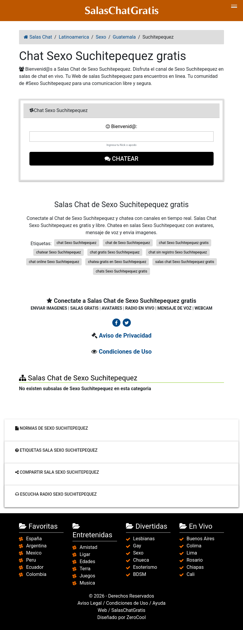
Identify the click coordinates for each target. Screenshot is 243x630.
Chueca (141, 560)
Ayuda (158, 603)
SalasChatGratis (128, 610)
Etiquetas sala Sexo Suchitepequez (56, 450)
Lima (192, 553)
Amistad (88, 547)
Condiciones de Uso (125, 351)
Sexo (138, 553)
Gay (137, 546)
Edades (87, 561)
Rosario (195, 560)
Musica (87, 583)
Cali (191, 574)
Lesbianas (144, 538)
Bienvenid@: (121, 126)
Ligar (85, 554)
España (34, 538)
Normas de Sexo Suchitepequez (51, 428)
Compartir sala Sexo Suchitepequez (57, 472)
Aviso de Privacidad (125, 335)
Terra (85, 568)
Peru (31, 560)
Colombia (36, 574)
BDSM (139, 574)
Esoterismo (145, 567)
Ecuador (34, 567)
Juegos (87, 576)
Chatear (121, 158)
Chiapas (195, 567)
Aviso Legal (90, 603)
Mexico (34, 553)
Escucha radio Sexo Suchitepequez (56, 494)
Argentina (36, 546)
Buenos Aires (200, 538)
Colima (194, 546)
